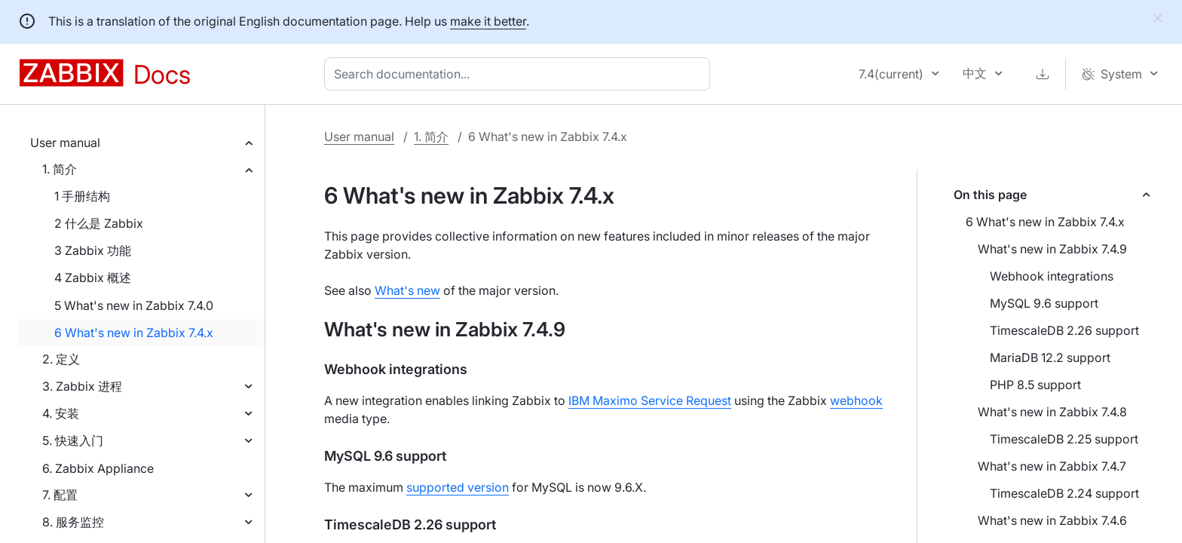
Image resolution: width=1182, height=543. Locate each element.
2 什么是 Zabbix (98, 223)
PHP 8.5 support (1035, 384)
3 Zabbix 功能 (92, 250)
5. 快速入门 (72, 440)
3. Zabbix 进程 (82, 386)
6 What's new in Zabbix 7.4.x (133, 332)
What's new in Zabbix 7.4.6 (1052, 520)
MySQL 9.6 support (1044, 303)
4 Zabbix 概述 (92, 277)
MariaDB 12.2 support (1050, 357)
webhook (856, 400)
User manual (65, 142)
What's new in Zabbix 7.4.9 (1052, 248)
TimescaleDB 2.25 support (1064, 438)
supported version (457, 487)
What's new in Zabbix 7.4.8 (1052, 411)
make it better (488, 21)
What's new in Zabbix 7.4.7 (1052, 466)
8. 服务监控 (73, 521)
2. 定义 (61, 359)
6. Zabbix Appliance (98, 468)
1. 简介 (59, 168)
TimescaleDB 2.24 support (1064, 493)
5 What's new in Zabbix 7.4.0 (133, 305)
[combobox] (520, 74)
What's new (407, 290)
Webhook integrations (1051, 276)
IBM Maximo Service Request (649, 400)
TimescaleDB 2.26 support (1064, 330)
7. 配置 (60, 494)
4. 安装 (60, 413)
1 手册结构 (82, 196)
